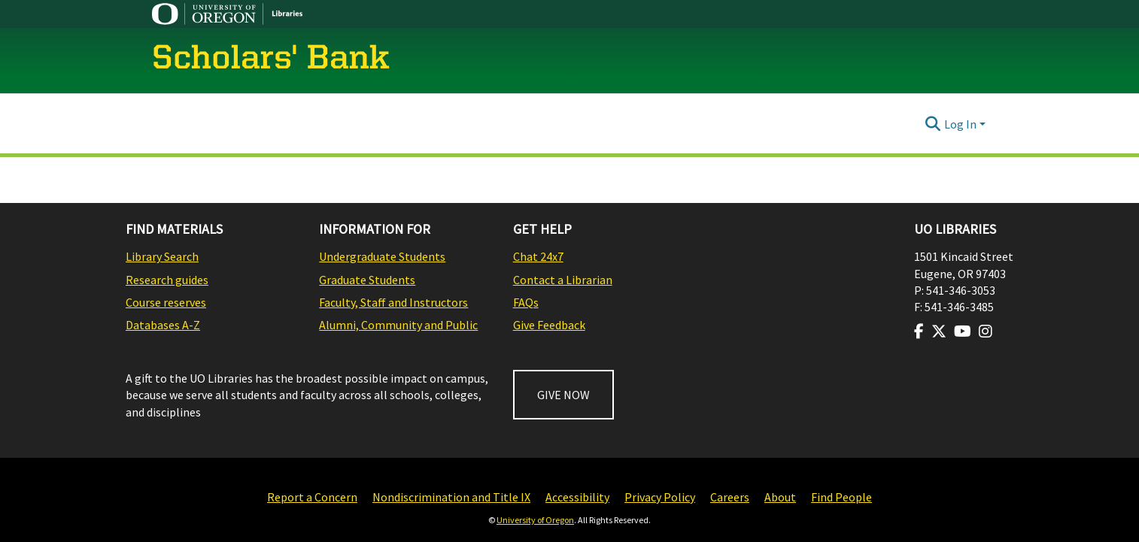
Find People (841, 496)
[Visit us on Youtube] (962, 331)
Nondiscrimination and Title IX (451, 496)
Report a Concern (312, 496)
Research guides (167, 279)
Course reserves (166, 302)
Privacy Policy (659, 496)
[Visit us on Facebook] (919, 331)
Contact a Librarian (562, 279)
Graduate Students (367, 279)
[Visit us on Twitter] (938, 331)
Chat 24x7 (538, 256)
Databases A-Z (163, 324)
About (780, 496)
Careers (729, 496)
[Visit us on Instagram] (985, 331)
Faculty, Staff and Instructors (393, 302)
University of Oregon (535, 519)
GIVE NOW (563, 394)
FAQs (526, 302)
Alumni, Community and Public (398, 324)
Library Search (162, 256)
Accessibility (577, 496)
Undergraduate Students (382, 256)
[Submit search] (933, 124)
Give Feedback (549, 324)
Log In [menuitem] (960, 124)
